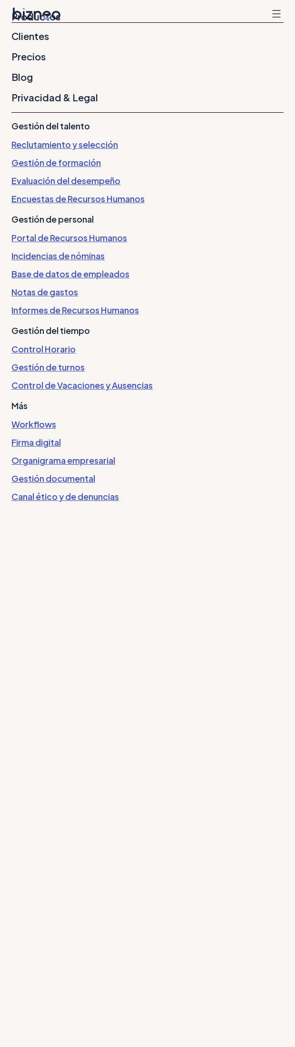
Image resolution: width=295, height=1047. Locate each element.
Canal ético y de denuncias (65, 496)
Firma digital (36, 442)
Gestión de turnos (48, 367)
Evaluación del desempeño (65, 180)
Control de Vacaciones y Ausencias (82, 385)
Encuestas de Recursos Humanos (78, 198)
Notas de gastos (44, 291)
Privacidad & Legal (54, 97)
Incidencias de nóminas (58, 255)
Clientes (30, 36)
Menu (276, 14)
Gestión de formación (56, 162)
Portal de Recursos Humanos (69, 237)
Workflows (33, 424)
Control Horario (43, 348)
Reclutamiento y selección (64, 144)
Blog (22, 77)
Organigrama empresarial (63, 460)
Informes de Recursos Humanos (75, 309)
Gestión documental (53, 478)
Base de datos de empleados (70, 273)
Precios (28, 56)
